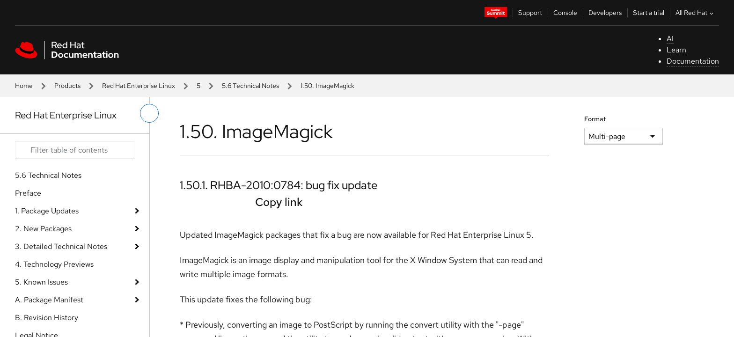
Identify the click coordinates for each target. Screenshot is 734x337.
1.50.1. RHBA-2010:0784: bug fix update (279, 185)
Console (565, 12)
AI (670, 39)
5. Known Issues (41, 282)
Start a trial (648, 12)
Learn (676, 50)
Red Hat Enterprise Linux (138, 85)
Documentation (693, 61)
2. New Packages (43, 229)
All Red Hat (695, 12)
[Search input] (74, 150)
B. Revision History (46, 317)
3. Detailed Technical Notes (61, 246)
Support (530, 12)
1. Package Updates (47, 211)
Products (67, 85)
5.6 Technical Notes (250, 85)
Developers (605, 12)
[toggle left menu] (149, 113)
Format (595, 119)
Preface (28, 193)
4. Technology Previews (54, 264)
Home (24, 85)
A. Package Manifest (49, 300)
